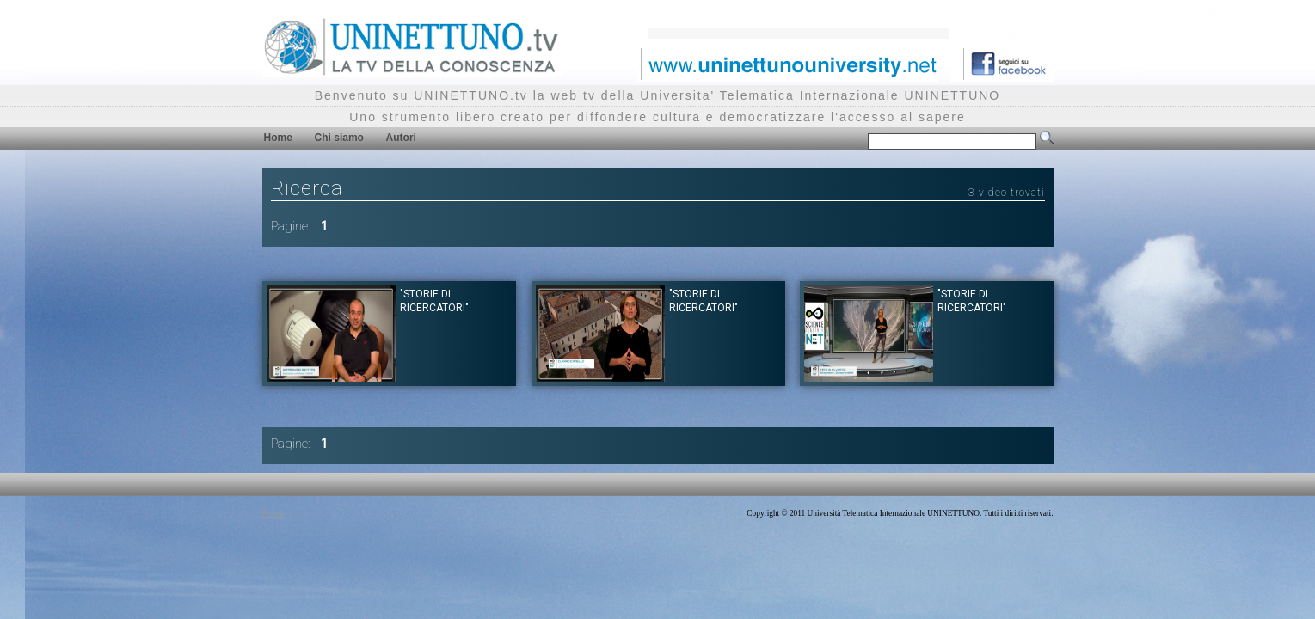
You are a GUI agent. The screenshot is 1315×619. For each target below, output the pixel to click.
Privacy (274, 513)
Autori (401, 138)
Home (278, 138)
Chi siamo (339, 138)
